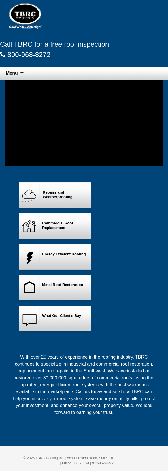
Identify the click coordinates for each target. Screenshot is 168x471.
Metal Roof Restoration (62, 285)
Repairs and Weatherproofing (58, 194)
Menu (12, 73)
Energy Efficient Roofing (64, 254)
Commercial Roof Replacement (57, 225)
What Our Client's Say (61, 315)
